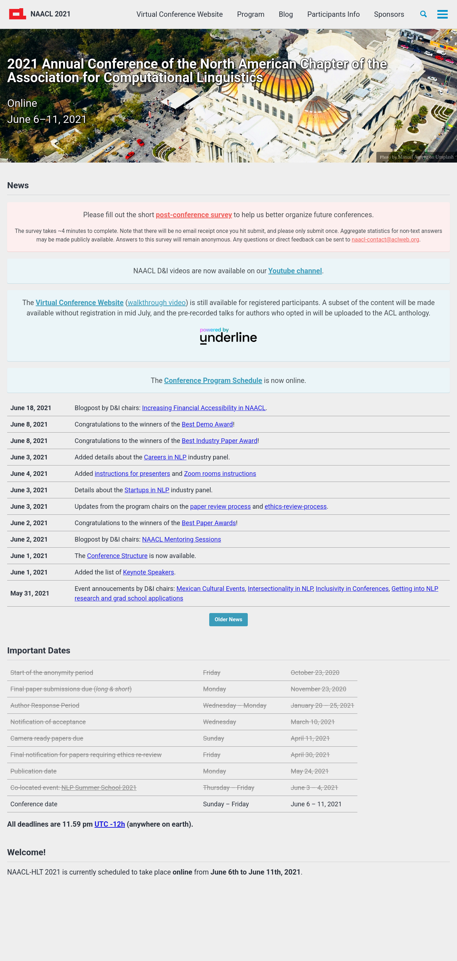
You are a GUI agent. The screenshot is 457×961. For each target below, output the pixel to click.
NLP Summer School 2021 (99, 791)
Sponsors (387, 14)
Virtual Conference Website (177, 14)
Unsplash (444, 156)
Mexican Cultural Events (210, 591)
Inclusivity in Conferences (352, 591)
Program (248, 14)
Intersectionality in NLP (280, 591)
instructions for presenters (132, 476)
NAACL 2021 (51, 14)
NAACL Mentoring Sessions (181, 542)
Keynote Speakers (148, 575)
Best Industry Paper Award (219, 443)
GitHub (126, 931)
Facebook (88, 931)
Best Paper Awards (209, 525)
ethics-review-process (296, 509)
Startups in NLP (147, 493)
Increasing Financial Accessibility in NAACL (204, 410)
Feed (157, 931)
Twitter (48, 931)
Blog (283, 14)
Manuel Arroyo (413, 156)
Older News (228, 622)
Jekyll (75, 943)
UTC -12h (110, 828)
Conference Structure (117, 558)
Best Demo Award (207, 427)
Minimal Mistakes (106, 943)
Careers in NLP (165, 460)
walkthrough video (154, 304)
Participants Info (331, 14)
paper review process (220, 509)
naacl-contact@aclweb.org (401, 241)
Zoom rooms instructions (220, 476)
